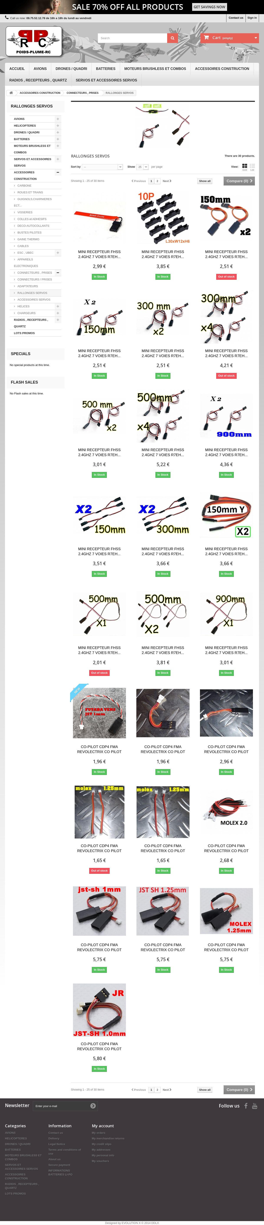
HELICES (23, 306)
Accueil (17, 69)
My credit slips (101, 1144)
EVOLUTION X (131, 1223)
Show (131, 166)
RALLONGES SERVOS (32, 293)
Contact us (236, 17)
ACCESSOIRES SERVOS (33, 299)
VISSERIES (24, 212)
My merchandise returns (108, 1138)
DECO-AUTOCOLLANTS (33, 225)
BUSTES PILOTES (29, 232)
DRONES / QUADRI (71, 69)
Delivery (53, 1138)
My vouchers (100, 1161)
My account (103, 1125)
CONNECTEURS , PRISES (34, 272)
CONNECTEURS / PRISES (34, 279)
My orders (98, 1132)
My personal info (103, 1155)
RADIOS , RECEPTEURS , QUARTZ (38, 80)
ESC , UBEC (25, 252)
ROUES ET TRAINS (30, 192)
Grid (244, 167)
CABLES (23, 246)
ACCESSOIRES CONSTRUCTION (222, 69)
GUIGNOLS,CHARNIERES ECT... (33, 202)
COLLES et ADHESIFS (31, 219)
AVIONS (40, 69)
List (252, 167)
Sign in (252, 17)
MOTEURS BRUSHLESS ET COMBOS (155, 69)
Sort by (76, 166)
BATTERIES (105, 69)
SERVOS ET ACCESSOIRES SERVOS (106, 80)
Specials (20, 354)
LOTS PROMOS (24, 333)
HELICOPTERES (25, 125)
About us (54, 1159)
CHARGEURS (26, 313)
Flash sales (24, 382)
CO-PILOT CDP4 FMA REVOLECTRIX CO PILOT (99, 749)
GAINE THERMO (28, 239)
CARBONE (24, 185)
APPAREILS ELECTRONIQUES (26, 263)
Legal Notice (56, 1144)
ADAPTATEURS (27, 286)
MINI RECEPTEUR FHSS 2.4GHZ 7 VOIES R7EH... (99, 254)
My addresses (101, 1149)
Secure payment (59, 1165)
